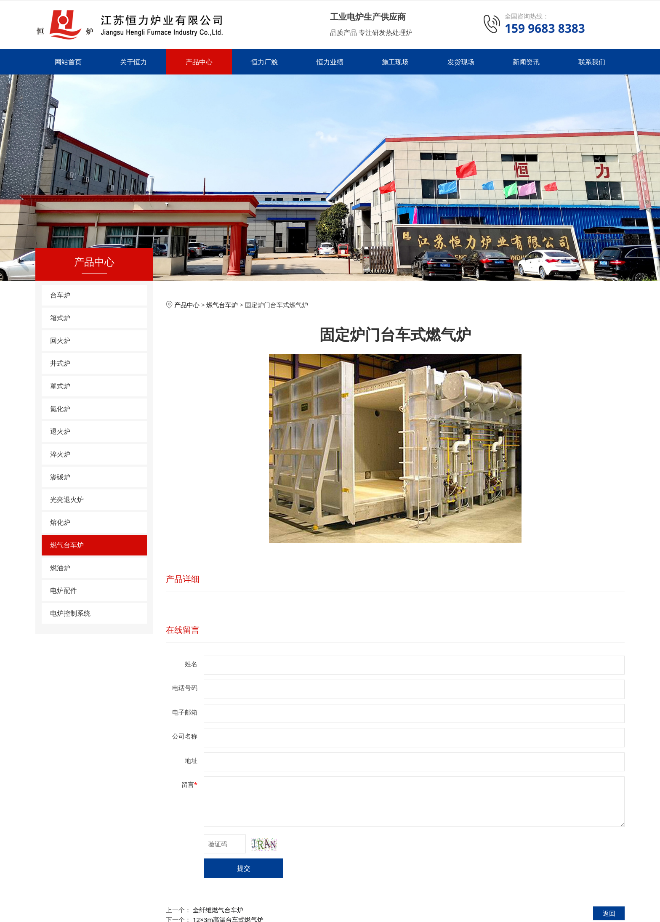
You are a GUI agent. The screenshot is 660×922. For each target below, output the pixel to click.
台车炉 (60, 295)
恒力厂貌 (264, 61)
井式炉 (60, 363)
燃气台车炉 (67, 545)
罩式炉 (60, 386)
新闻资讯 (526, 61)
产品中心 (199, 61)
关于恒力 (133, 61)
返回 (609, 913)
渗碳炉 (60, 476)
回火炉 (60, 340)
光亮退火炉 (67, 499)
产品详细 (183, 579)
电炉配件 (63, 590)
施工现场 (395, 61)
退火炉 (60, 431)
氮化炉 (60, 408)
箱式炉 (60, 317)
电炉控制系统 (70, 613)
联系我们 (591, 61)
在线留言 (183, 629)
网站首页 (68, 61)
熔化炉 (60, 522)
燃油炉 (60, 567)
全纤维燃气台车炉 (218, 910)
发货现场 (460, 61)
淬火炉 (60, 454)
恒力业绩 (330, 61)
